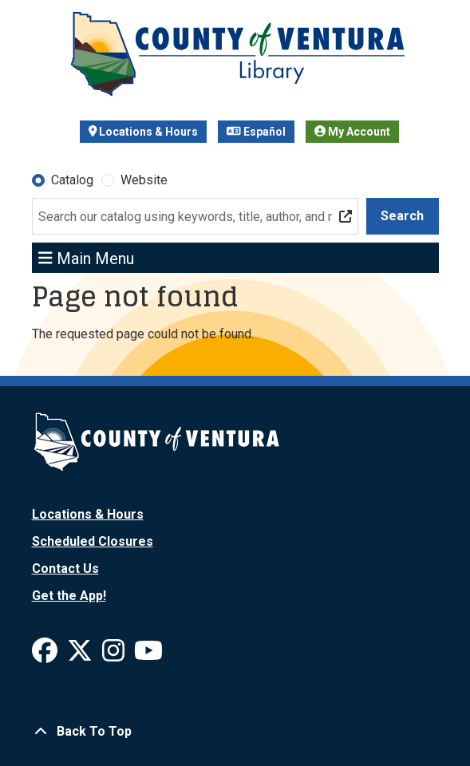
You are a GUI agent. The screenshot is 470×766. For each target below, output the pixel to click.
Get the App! (69, 595)
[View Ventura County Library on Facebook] (46, 655)
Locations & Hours (144, 131)
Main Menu (86, 257)
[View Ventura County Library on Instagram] (115, 655)
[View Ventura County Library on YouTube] (148, 655)
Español (256, 131)
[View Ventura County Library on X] (81, 655)
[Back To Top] (235, 731)
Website (144, 180)
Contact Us (65, 568)
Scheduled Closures (92, 541)
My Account (352, 131)
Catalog (72, 180)
